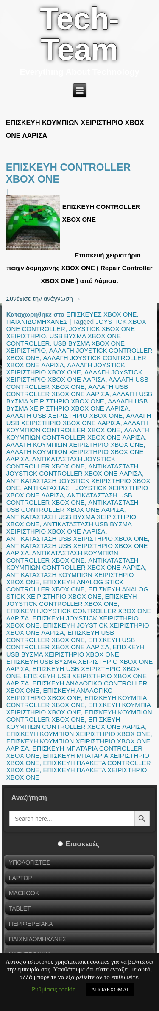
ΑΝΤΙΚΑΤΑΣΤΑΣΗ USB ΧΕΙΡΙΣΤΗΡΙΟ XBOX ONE (77, 538)
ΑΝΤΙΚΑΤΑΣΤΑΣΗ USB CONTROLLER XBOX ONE (69, 498)
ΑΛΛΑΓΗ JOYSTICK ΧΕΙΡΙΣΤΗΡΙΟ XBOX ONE (65, 368)
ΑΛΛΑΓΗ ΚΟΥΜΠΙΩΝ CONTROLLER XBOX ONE (77, 426)
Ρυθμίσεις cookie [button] (53, 989)
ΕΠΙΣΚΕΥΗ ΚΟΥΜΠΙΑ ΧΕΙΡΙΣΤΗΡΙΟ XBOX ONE (78, 708)
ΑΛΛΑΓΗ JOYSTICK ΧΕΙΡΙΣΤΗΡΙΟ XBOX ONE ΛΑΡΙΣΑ (74, 375)
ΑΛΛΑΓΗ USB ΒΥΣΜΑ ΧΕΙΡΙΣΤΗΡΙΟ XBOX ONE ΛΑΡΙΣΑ (77, 404)
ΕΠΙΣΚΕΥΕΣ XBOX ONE (101, 314)
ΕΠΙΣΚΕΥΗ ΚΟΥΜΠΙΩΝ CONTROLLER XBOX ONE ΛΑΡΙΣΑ (75, 723)
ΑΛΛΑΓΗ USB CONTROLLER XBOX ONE (77, 383)
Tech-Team (79, 34)
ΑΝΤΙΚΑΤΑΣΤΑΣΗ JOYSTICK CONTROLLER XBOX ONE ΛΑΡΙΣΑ (74, 470)
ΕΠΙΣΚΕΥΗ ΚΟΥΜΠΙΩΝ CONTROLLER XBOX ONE (79, 715)
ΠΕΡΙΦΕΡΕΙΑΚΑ (31, 923)
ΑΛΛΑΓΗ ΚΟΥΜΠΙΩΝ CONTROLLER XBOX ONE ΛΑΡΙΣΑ (77, 433)
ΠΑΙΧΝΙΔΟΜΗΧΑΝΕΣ (37, 321)
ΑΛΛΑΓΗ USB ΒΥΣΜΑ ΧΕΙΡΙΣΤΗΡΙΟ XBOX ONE (79, 397)
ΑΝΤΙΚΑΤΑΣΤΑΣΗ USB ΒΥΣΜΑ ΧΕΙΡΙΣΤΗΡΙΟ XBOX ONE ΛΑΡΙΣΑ (68, 527)
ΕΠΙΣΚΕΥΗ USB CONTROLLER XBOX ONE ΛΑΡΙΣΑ (70, 643)
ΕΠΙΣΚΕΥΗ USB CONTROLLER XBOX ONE (60, 636)
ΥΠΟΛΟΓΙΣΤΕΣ (29, 862)
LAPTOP (20, 877)
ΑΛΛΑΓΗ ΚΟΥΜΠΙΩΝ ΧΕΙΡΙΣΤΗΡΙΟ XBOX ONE (75, 444)
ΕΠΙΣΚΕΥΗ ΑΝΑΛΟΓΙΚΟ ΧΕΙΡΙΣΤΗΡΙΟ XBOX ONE (59, 694)
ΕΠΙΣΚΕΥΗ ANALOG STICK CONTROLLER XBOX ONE (65, 585)
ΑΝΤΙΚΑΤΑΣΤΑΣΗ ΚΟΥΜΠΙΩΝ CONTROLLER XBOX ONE (62, 556)
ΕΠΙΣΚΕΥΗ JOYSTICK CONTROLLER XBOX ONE (71, 600)
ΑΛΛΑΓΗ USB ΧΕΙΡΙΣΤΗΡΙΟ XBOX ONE (64, 415)
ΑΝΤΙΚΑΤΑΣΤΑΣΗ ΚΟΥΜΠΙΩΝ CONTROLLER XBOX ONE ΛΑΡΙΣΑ (75, 564)
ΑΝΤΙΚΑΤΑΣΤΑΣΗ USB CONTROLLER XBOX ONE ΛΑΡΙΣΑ (72, 506)
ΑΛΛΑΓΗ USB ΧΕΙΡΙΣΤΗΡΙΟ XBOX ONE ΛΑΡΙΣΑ (78, 419)
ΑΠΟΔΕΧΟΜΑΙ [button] (109, 989)
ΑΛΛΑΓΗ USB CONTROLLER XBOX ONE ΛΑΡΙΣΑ (67, 390)
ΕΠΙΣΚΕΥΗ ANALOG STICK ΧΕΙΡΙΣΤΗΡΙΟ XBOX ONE (77, 592)
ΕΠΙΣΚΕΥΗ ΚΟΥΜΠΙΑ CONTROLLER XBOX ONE (76, 701)
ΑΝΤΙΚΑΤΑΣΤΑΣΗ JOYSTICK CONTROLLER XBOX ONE (60, 462)
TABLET (20, 908)
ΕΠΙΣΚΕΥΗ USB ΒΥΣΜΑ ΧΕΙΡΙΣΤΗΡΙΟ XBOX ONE (75, 650)
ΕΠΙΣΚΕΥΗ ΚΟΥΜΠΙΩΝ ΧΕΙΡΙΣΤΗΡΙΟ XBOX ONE (78, 733)
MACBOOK (24, 893)
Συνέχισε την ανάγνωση (43, 298)
